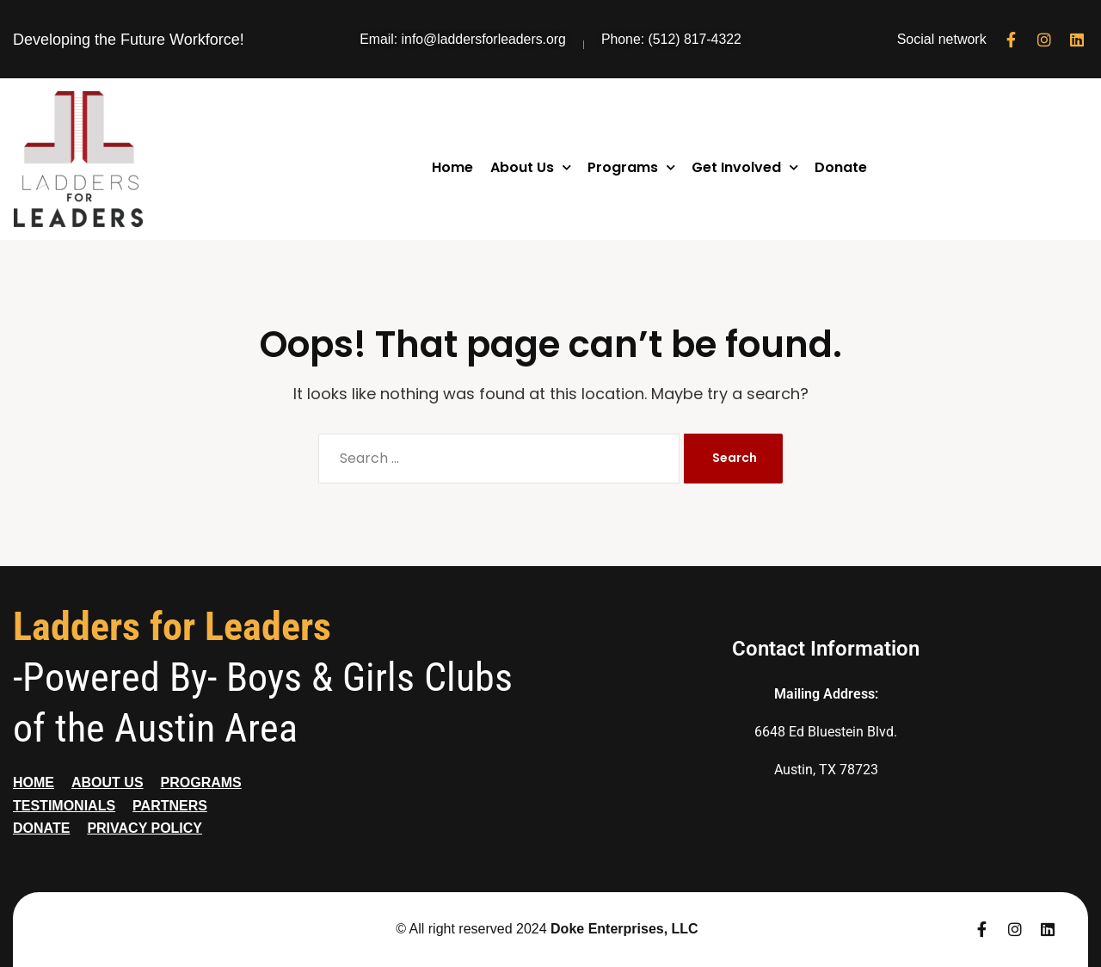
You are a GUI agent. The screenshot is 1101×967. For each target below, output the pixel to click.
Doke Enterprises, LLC (624, 928)
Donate (841, 167)
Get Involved (745, 167)
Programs (631, 167)
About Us (530, 167)
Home (452, 167)
